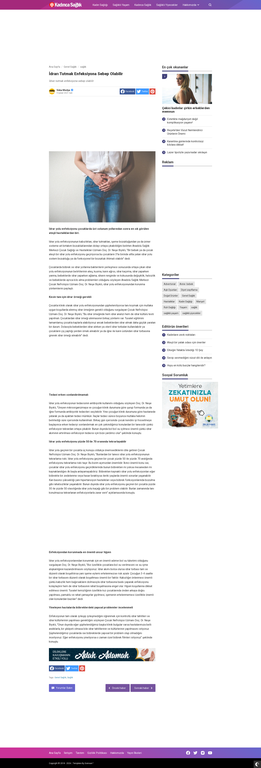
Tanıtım (80, 753)
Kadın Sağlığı (100, 4)
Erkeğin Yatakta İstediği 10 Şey (185, 350)
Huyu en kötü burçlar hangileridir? (186, 365)
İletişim (68, 753)
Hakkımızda (117, 753)
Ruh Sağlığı (169, 307)
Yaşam (183, 307)
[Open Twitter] (195, 753)
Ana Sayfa (55, 753)
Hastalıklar (169, 301)
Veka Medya (65, 90)
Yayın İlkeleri (134, 753)
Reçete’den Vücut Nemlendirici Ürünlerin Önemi (185, 132)
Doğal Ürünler (171, 295)
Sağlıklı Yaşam (121, 4)
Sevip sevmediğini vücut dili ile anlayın (189, 357)
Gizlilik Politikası (97, 753)
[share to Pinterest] (152, 91)
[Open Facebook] (188, 753)
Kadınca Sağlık (142, 4)
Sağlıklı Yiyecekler (167, 4)
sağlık (70, 677)
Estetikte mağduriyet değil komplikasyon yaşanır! (182, 120)
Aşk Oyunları (170, 290)
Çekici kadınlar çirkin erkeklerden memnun (186, 109)
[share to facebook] (127, 91)
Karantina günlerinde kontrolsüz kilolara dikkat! (185, 143)
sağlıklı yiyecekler (192, 313)
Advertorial (169, 284)
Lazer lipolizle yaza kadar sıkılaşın (187, 152)
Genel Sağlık (60, 677)
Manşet (200, 301)
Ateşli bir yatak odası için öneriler (186, 342)
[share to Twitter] (142, 91)
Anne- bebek (186, 284)
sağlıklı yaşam (171, 313)
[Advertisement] (130, 38)
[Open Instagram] (203, 753)
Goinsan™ (89, 763)
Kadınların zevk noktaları (181, 334)
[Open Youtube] (210, 753)
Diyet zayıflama (189, 290)
